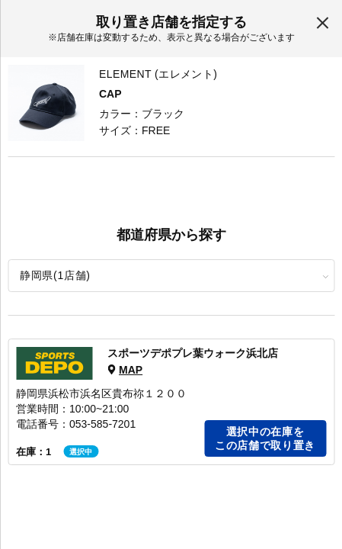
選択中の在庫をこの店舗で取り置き (265, 438)
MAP (130, 369)
